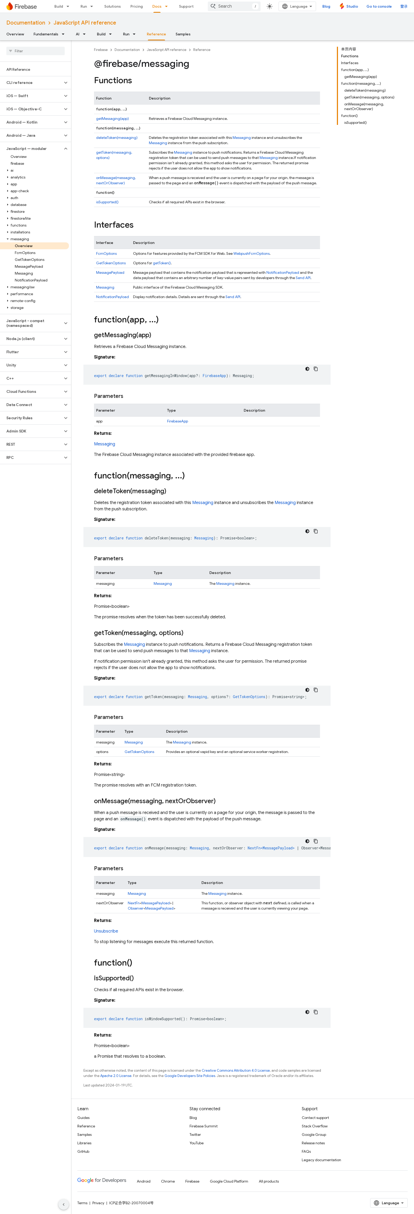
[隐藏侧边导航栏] (63, 1204)
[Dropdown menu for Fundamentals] (64, 34)
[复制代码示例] (316, 369)
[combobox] (234, 6)
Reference (201, 50)
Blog (326, 6)
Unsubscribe (106, 931)
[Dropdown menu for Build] (69, 6)
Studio (352, 6)
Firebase (101, 50)
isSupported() (107, 202)
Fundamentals (46, 34)
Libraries (84, 1143)
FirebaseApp (177, 421)
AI (77, 34)
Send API (303, 277)
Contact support (315, 1117)
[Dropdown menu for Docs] (168, 6)
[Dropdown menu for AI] (85, 34)
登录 (404, 6)
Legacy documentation (321, 1159)
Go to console (379, 6)
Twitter (195, 1134)
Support (186, 6)
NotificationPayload (282, 272)
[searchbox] (35, 51)
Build (58, 6)
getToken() (162, 263)
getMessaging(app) (112, 118)
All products (269, 1181)
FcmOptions (106, 253)
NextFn (134, 903)
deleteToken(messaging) (117, 137)
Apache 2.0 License (115, 1076)
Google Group (314, 1134)
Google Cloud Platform (229, 1181)
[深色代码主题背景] (307, 369)
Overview (15, 34)
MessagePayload (110, 272)
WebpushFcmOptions (251, 253)
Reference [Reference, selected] (156, 34)
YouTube (197, 1143)
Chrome (168, 1181)
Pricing (136, 6)
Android (143, 1181)
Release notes (313, 1143)
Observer (135, 908)
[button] (31, 82)
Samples (183, 34)
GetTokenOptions (111, 263)
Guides (83, 1117)
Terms (82, 1203)
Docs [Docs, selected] (157, 6)
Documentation (25, 23)
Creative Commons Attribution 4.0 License (236, 1070)
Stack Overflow (315, 1126)
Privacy (98, 1203)
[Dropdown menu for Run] (93, 6)
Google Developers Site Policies (189, 1076)
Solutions (112, 6)
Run (84, 6)
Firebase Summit (204, 1126)
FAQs (306, 1151)
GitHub (83, 1151)
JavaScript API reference (85, 23)
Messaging (242, 137)
